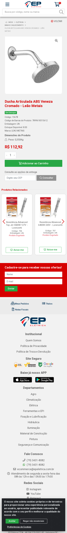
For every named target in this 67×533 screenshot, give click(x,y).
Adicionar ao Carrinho (33, 163)
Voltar (56, 21)
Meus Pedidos (20, 304)
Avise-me (17, 250)
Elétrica (33, 405)
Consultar (46, 177)
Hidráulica (33, 422)
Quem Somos (33, 340)
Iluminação (33, 427)
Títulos (47, 304)
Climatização (33, 399)
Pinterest (33, 498)
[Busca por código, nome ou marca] (30, 12)
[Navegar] (4, 221)
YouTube (33, 493)
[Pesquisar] (61, 12)
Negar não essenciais (33, 522)
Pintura (33, 439)
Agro (33, 394)
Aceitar (12, 522)
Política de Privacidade (33, 346)
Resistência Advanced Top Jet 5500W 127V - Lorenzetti (17, 225)
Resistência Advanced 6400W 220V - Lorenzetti (50, 223)
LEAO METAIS (17, 131)
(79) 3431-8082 (33, 464)
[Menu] (7, 4)
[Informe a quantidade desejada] (10, 155)
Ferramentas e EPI (33, 411)
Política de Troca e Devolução (33, 351)
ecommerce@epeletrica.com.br (33, 469)
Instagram (33, 489)
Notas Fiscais (19, 309)
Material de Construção (33, 433)
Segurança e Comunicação (33, 444)
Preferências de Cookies (19, 528)
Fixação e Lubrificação (33, 416)
